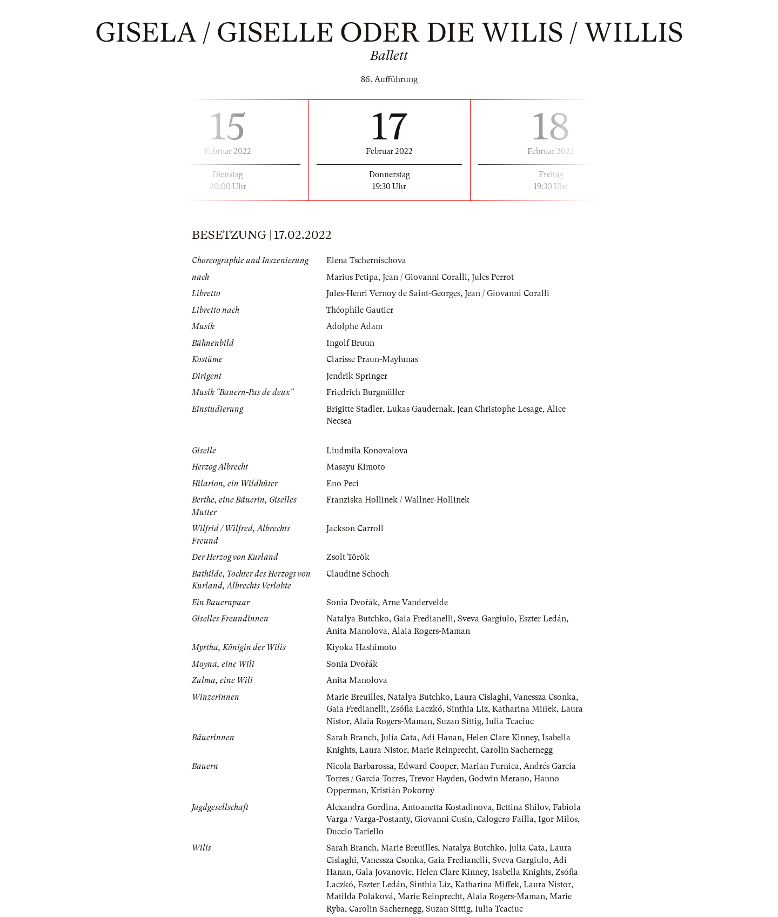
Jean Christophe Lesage (499, 409)
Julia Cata (399, 737)
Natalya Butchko (357, 619)
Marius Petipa (352, 277)
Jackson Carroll (355, 528)
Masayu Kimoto (355, 467)
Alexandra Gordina (362, 807)
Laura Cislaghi (481, 697)
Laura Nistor (383, 750)
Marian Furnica (490, 766)
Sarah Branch (351, 737)
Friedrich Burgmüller (365, 392)
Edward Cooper (427, 766)
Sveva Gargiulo (486, 619)
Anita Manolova (356, 631)
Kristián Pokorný (402, 790)
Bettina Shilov (522, 807)
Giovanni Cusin (443, 819)
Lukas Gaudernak (420, 409)
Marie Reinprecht (443, 750)
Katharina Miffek (524, 709)
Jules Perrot (493, 277)
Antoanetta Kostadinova (447, 807)
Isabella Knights (521, 872)
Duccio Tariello (355, 831)
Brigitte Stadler (354, 409)
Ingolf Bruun (350, 343)
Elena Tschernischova (366, 260)
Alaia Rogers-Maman (431, 631)
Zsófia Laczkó (416, 709)
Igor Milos (558, 819)
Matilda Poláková (359, 896)
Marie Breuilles (354, 697)
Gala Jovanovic (384, 872)
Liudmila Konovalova (367, 451)
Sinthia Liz (467, 709)
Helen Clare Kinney (502, 737)
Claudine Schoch (357, 574)
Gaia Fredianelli (423, 619)
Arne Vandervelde (415, 602)
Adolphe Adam (354, 326)
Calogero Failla (505, 819)
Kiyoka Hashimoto (361, 647)
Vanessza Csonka (544, 697)
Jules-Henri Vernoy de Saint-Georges (393, 293)
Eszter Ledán (542, 619)
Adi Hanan (441, 737)
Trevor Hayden (437, 779)
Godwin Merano (498, 779)
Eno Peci (342, 483)
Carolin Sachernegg (516, 750)
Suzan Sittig (459, 721)
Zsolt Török (348, 557)
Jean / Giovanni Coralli (425, 277)
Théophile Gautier (359, 310)
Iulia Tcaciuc (510, 721)
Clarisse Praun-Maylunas (372, 359)
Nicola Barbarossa (360, 766)
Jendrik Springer (356, 376)
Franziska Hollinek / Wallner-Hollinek (398, 500)
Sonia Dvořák (352, 602)
